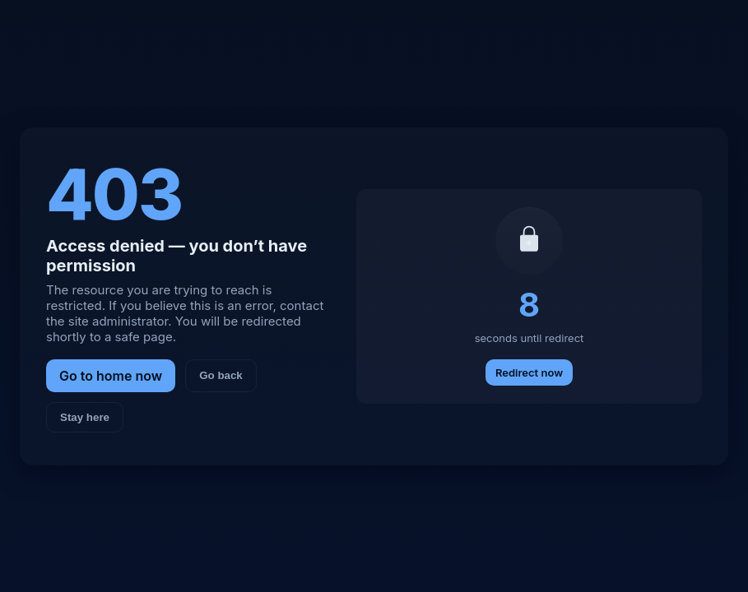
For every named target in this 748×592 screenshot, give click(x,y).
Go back (221, 375)
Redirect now (529, 372)
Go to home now (110, 376)
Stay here (84, 417)
